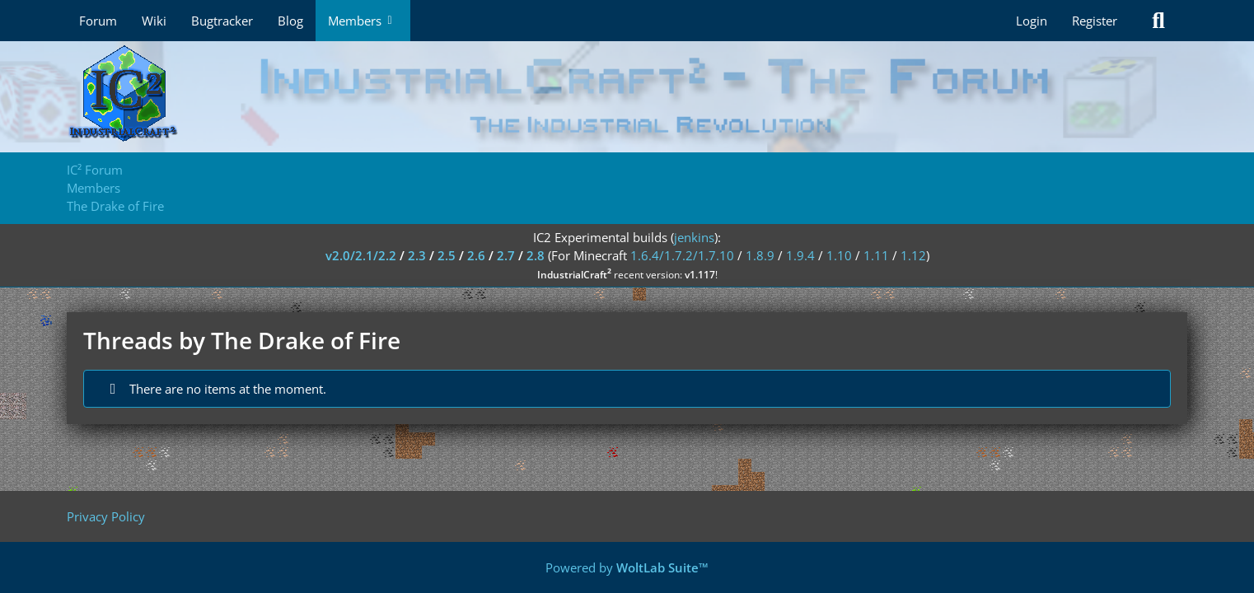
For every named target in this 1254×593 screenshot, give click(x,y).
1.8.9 (760, 255)
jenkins (694, 237)
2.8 (535, 255)
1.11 (876, 255)
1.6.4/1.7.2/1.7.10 (682, 255)
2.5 (446, 255)
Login (1031, 20)
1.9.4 (800, 255)
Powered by (627, 567)
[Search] (1158, 20)
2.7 (506, 255)
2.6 (476, 255)
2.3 (417, 255)
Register (1094, 20)
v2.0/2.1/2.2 (360, 255)
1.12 (913, 255)
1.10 (839, 255)
